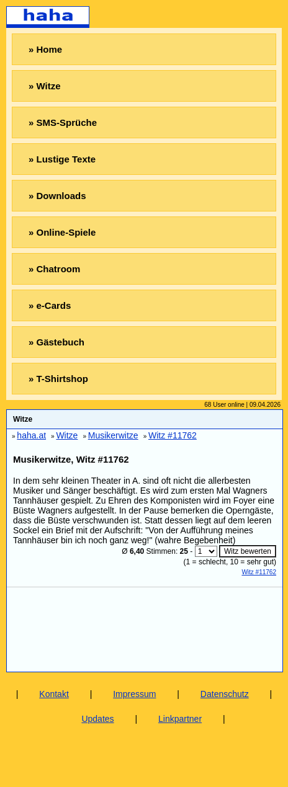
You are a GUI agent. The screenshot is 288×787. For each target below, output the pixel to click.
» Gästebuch (56, 342)
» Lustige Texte (62, 159)
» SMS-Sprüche (63, 122)
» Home (45, 49)
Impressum (134, 694)
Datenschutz (224, 694)
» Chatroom (54, 269)
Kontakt (53, 694)
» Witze (45, 86)
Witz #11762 (258, 572)
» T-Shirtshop (58, 378)
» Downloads (57, 195)
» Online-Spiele (62, 232)
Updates (97, 719)
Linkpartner (180, 719)
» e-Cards (50, 305)
